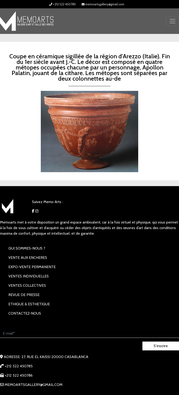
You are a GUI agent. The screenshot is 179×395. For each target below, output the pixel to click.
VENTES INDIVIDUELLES (28, 276)
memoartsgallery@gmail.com (103, 4)
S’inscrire (161, 346)
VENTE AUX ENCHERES (27, 257)
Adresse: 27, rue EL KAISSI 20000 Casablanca (44, 357)
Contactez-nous (24, 313)
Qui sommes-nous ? (26, 248)
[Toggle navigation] (172, 21)
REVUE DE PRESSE (24, 295)
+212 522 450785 (62, 4)
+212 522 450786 (16, 375)
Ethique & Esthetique (29, 304)
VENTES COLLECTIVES (27, 285)
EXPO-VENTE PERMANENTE (32, 267)
